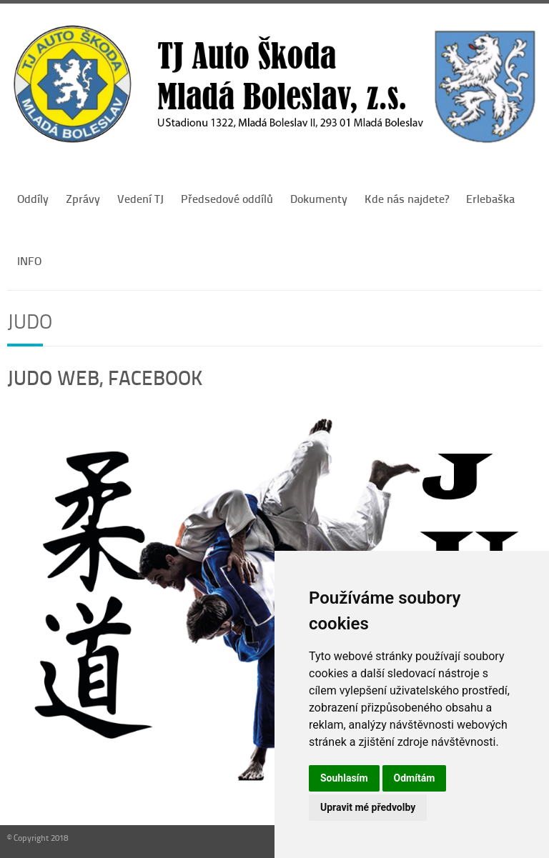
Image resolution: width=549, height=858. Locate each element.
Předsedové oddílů (227, 198)
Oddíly (33, 198)
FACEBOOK (155, 377)
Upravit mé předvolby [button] (367, 807)
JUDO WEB (53, 377)
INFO (29, 260)
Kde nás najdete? (407, 198)
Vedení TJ (140, 198)
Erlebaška (490, 198)
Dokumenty (318, 198)
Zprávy (83, 198)
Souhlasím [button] (344, 778)
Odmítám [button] (414, 778)
